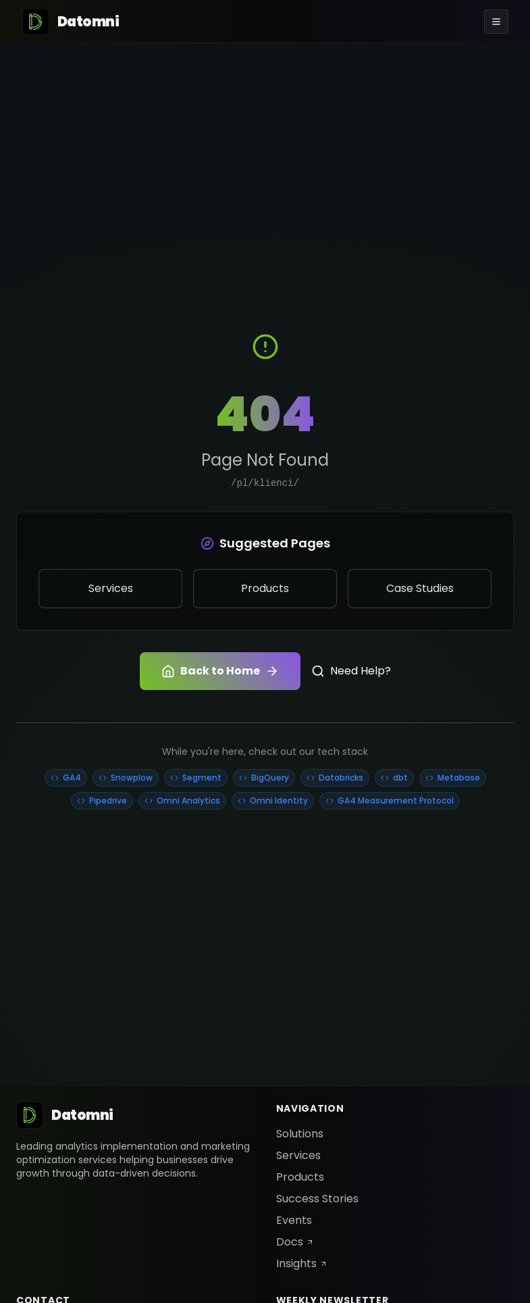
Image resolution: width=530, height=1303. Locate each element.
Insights (301, 1263)
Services (298, 1155)
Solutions (299, 1133)
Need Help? (351, 671)
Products (300, 1177)
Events (294, 1220)
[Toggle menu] (496, 21)
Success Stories (317, 1198)
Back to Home (220, 671)
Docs (295, 1242)
